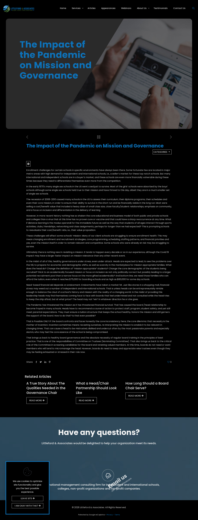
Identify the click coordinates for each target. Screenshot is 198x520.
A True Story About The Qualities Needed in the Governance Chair (45, 388)
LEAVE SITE (28, 498)
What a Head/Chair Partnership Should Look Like (96, 388)
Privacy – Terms (113, 515)
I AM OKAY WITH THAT (28, 505)
